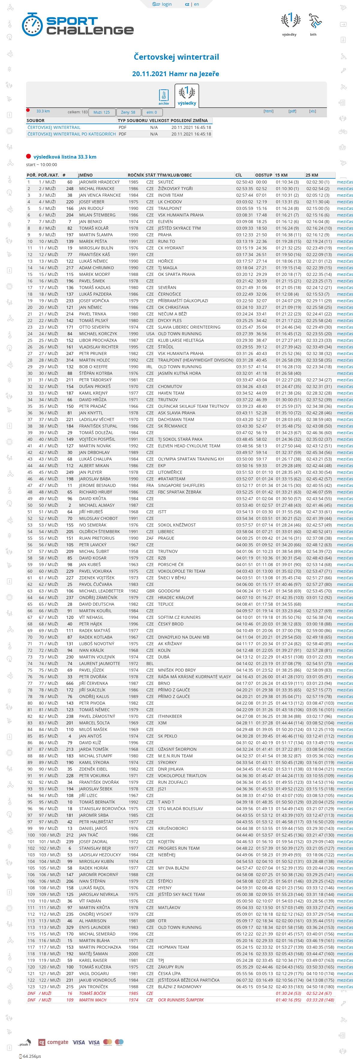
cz (187, 4)
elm (152, 112)
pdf (292, 111)
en (196, 4)
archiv (164, 103)
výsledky (187, 103)
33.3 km (43, 111)
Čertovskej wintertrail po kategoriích (72, 134)
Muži (102, 112)
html (268, 111)
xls (312, 111)
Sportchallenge (79, 19)
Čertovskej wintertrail (176, 56)
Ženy (128, 112)
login (167, 4)
